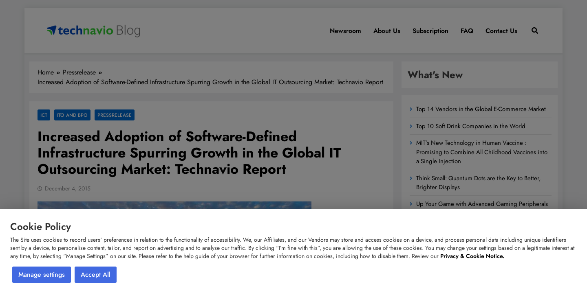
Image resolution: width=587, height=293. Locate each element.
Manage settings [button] (41, 274)
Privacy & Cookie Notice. (472, 256)
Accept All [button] (95, 274)
